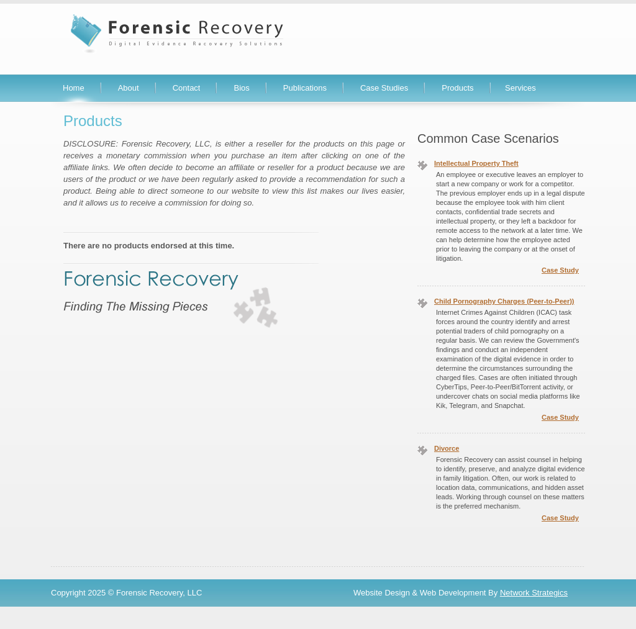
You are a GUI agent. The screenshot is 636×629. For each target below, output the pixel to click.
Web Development (453, 592)
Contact (187, 88)
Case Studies (384, 88)
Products (457, 88)
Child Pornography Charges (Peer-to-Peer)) (504, 301)
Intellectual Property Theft (476, 163)
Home (73, 88)
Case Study (560, 270)
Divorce (446, 448)
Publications (305, 88)
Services (520, 88)
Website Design (381, 592)
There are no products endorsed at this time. (148, 245)
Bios (241, 88)
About (128, 88)
